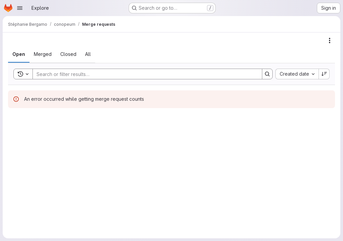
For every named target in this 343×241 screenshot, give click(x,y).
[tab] (18, 54)
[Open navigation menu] (19, 8)
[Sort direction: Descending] (324, 74)
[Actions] (329, 40)
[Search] (144, 74)
